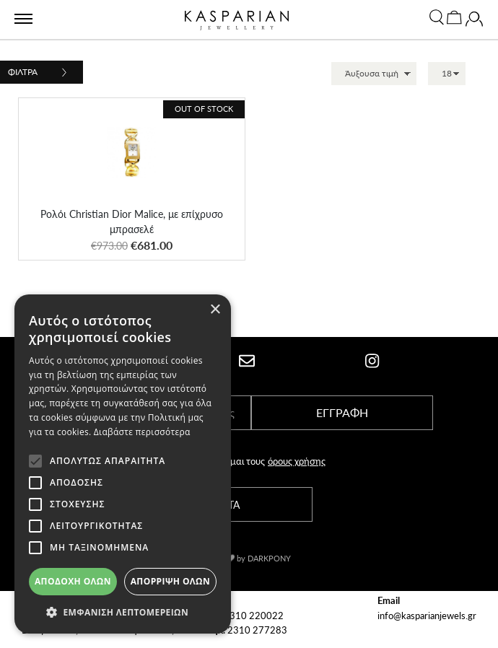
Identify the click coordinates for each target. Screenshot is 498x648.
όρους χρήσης (297, 461)
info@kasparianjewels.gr (426, 615)
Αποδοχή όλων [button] (73, 581)
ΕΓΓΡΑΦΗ (342, 412)
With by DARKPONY (248, 558)
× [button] (214, 310)
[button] (123, 612)
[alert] (122, 464)
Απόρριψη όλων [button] (170, 581)
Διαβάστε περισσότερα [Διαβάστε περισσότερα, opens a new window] (142, 432)
